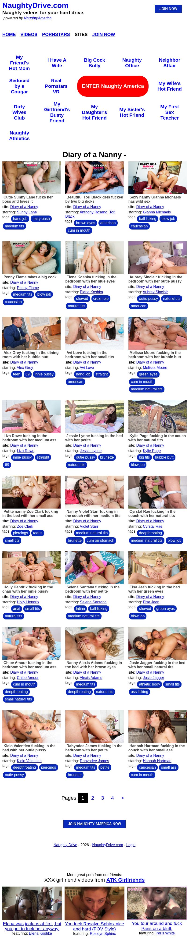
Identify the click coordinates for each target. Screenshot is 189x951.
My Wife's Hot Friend (169, 86)
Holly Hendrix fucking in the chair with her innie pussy (27, 589)
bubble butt (164, 457)
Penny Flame (28, 288)
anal (16, 609)
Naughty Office (132, 62)
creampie (101, 299)
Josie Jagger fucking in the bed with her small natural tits (156, 665)
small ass (169, 767)
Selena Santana (93, 602)
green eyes (148, 374)
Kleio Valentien (29, 761)
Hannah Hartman (157, 761)
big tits (144, 457)
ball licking (147, 219)
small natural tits (18, 699)
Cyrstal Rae (153, 526)
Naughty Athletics (19, 135)
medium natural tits (147, 389)
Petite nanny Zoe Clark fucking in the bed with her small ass (30, 513)
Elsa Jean (151, 602)
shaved (82, 299)
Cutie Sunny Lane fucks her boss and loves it (27, 199)
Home (9, 34)
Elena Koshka (91, 292)
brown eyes (85, 223)
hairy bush (41, 219)
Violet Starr (89, 526)
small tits (12, 540)
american (108, 223)
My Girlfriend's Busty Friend (57, 112)
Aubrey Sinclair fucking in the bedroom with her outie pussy (155, 279)
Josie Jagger (153, 678)
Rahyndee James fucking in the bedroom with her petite (93, 748)
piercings (20, 533)
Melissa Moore (155, 368)
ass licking (139, 692)
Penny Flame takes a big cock (30, 277)
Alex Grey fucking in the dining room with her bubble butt (30, 355)
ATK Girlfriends (125, 880)
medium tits (14, 226)
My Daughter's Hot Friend (94, 112)
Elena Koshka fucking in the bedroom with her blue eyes (90, 279)
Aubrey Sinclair (155, 292)
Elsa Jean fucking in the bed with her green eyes (154, 589)
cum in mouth (79, 230)
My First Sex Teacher (169, 112)
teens (37, 533)
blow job (168, 219)
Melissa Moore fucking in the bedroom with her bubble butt (154, 355)
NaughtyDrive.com (35, 5)
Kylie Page (152, 451)
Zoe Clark (25, 526)
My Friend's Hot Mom (19, 62)
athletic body (149, 684)
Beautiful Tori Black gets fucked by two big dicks (94, 199)
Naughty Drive (65, 845)
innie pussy (44, 374)
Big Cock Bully (94, 62)
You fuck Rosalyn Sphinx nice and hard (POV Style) (94, 926)
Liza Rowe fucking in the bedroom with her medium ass (29, 438)
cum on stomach (100, 540)
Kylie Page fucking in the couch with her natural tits (157, 438)
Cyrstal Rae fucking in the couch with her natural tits (152, 513)
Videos (29, 34)
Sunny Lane (27, 212)
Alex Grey (25, 368)
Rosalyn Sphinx (103, 934)
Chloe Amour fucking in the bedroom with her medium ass (29, 665)
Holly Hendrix (28, 602)
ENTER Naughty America (113, 86)
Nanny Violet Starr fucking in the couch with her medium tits (92, 513)
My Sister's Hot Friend (132, 112)
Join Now (103, 34)
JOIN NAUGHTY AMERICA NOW (94, 824)
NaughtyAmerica (37, 18)
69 (27, 374)
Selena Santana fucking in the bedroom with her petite (92, 589)
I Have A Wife (56, 62)
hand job (20, 219)
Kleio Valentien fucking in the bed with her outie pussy (28, 748)
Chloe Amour (28, 678)
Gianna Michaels (157, 212)
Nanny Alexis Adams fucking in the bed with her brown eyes (93, 665)
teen (16, 374)
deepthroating (150, 533)
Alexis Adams (91, 678)
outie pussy (148, 299)
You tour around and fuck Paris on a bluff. (157, 926)
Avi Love (87, 368)
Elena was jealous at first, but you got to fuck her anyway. (32, 926)
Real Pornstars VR (56, 86)
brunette (107, 457)
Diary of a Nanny (24, 207)
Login (130, 845)
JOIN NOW (168, 9)
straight (101, 374)
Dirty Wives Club (19, 112)
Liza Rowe (25, 451)
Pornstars (56, 34)
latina (80, 609)
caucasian (139, 226)
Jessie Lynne (91, 451)
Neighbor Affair (169, 62)
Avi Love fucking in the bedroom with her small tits (89, 355)
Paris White (165, 933)
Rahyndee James (94, 761)
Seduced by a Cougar (19, 86)
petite (104, 767)
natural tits (76, 306)
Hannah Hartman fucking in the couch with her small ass (156, 748)
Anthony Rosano (93, 212)
